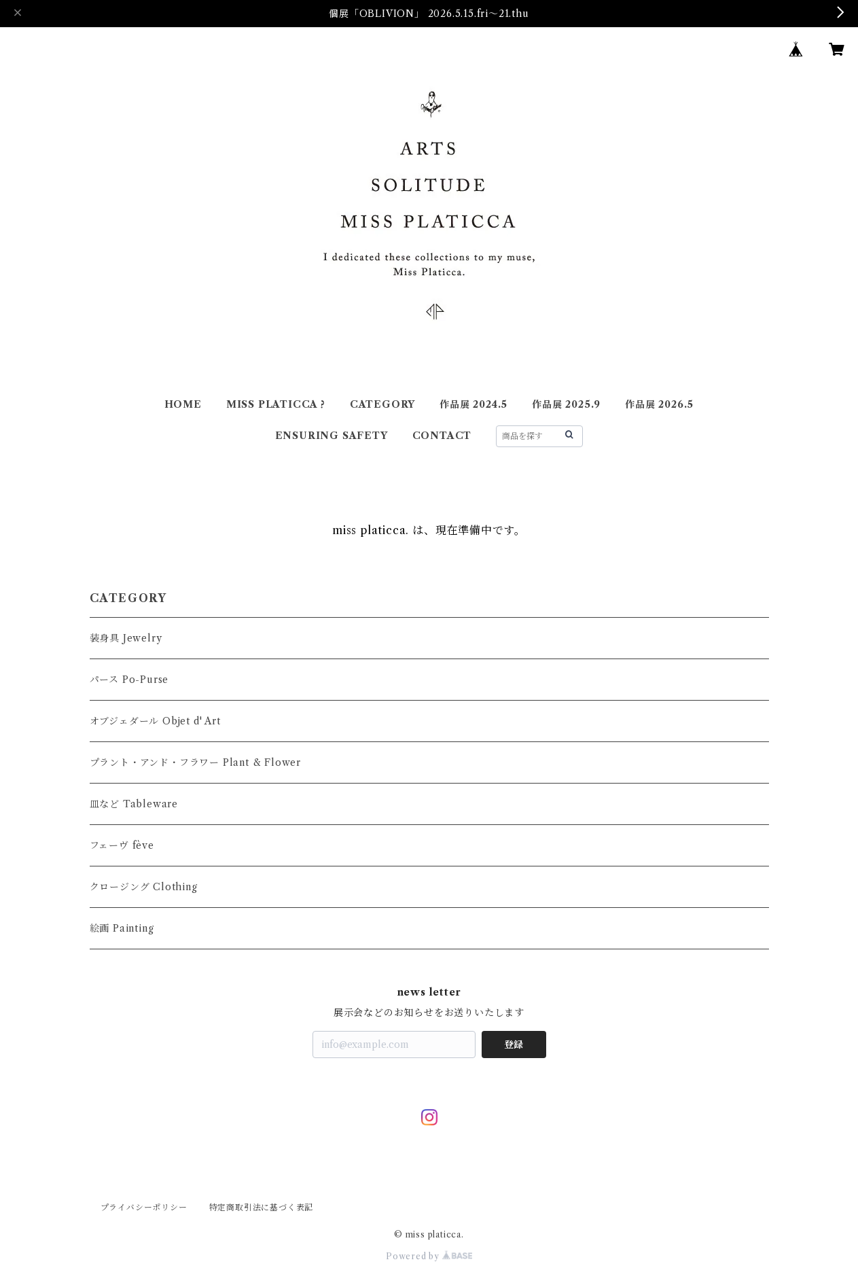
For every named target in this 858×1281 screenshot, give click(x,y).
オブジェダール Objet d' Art (155, 721)
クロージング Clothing (144, 887)
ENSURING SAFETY (331, 435)
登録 (513, 1044)
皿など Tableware (134, 804)
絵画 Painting (122, 928)
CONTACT (442, 435)
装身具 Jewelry (126, 638)
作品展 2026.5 (659, 404)
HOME (183, 404)
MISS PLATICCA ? (275, 404)
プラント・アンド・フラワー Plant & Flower (195, 762)
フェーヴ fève (122, 845)
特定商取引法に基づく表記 (261, 1207)
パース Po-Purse (129, 679)
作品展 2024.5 (473, 404)
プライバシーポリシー (144, 1207)
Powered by (429, 1256)
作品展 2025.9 (566, 404)
